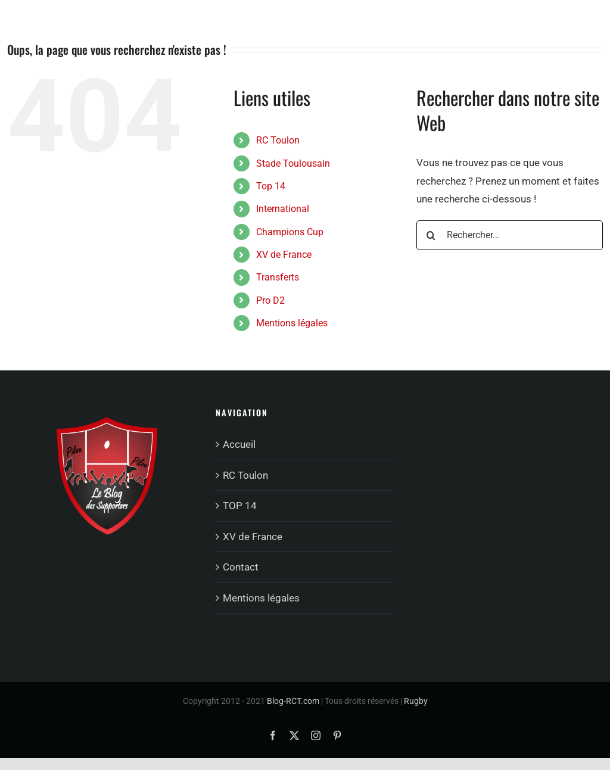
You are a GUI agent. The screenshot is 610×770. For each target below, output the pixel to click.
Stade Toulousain (293, 163)
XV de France (284, 254)
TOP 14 (240, 506)
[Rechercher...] (509, 235)
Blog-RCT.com (293, 701)
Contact (241, 567)
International (282, 208)
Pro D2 (270, 300)
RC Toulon (278, 140)
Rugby (416, 701)
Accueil (239, 444)
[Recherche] (431, 235)
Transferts (277, 277)
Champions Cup (289, 232)
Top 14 (270, 186)
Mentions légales (292, 323)
